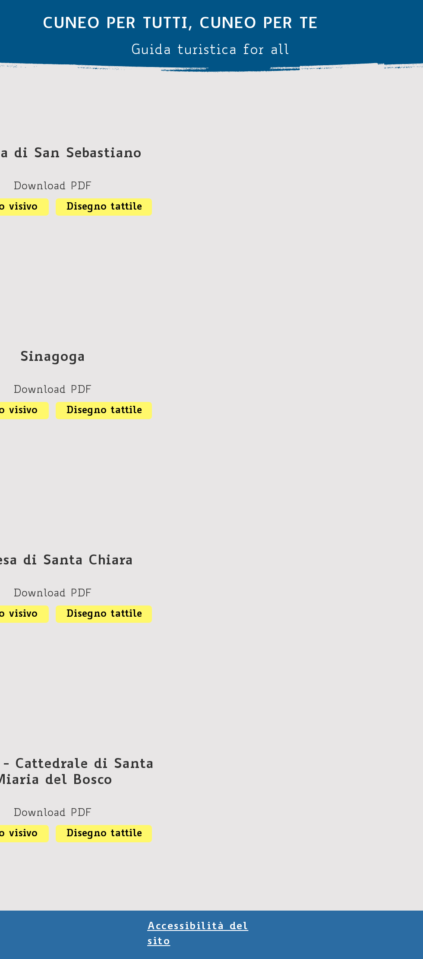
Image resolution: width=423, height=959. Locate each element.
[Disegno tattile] (104, 207)
